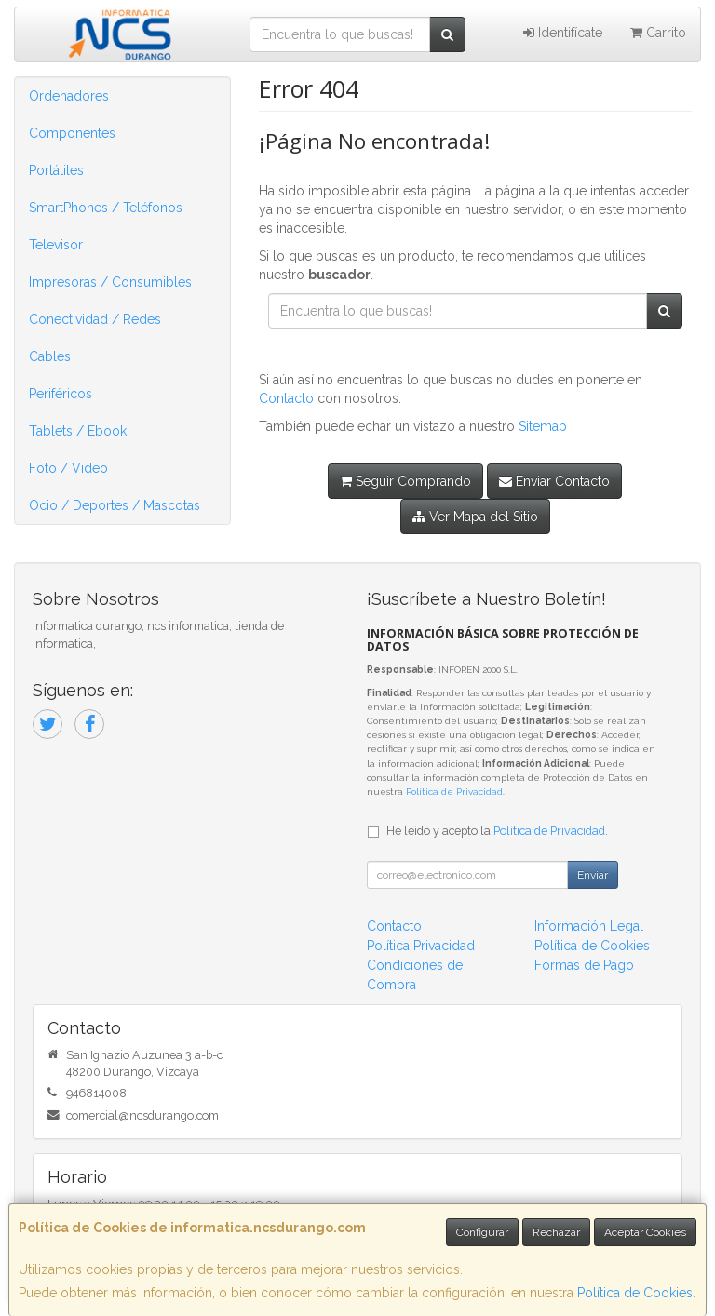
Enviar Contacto (554, 481)
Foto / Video (68, 468)
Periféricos (60, 393)
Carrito (658, 32)
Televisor (56, 244)
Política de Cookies (635, 1292)
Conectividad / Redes (95, 319)
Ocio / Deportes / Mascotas (114, 505)
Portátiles (56, 170)
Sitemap (543, 426)
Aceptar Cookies (645, 1232)
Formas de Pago (584, 965)
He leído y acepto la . (497, 831)
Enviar (592, 874)
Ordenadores (69, 95)
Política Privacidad (421, 945)
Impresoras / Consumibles (110, 282)
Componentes (72, 133)
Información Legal (588, 926)
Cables (50, 356)
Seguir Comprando (405, 481)
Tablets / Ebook (78, 430)
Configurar (482, 1232)
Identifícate (562, 32)
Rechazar (556, 1232)
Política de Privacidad (454, 791)
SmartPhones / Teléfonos (105, 207)
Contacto (286, 398)
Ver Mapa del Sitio (475, 516)
